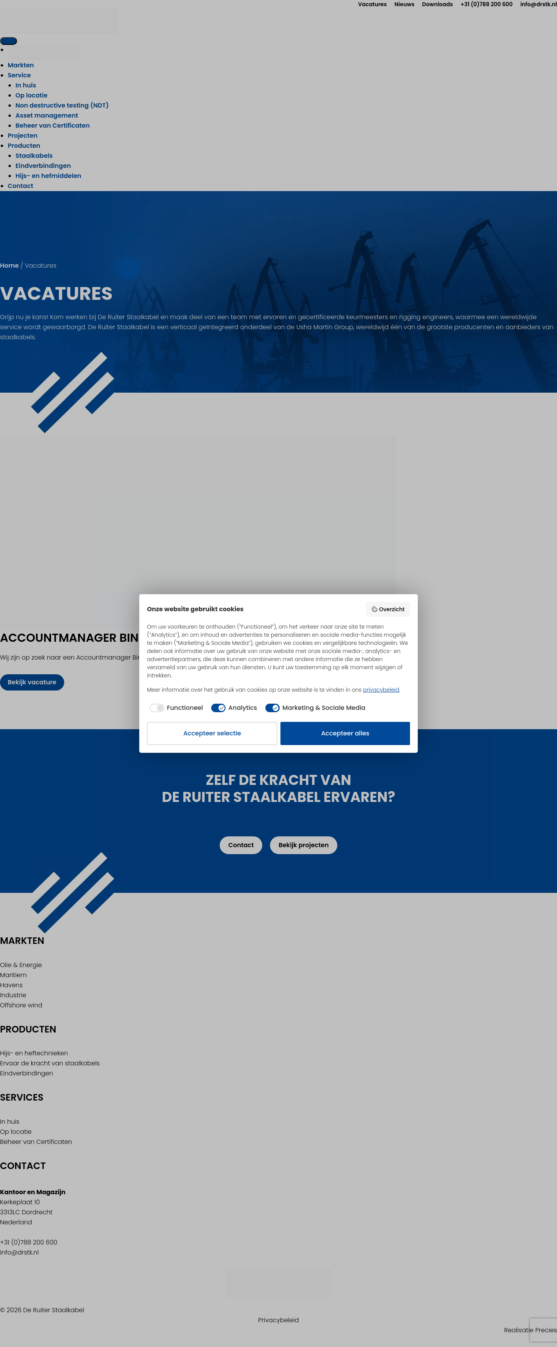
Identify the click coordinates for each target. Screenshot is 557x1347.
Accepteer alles (345, 733)
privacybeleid (381, 690)
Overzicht (388, 609)
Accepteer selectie (212, 733)
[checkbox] (175, 708)
